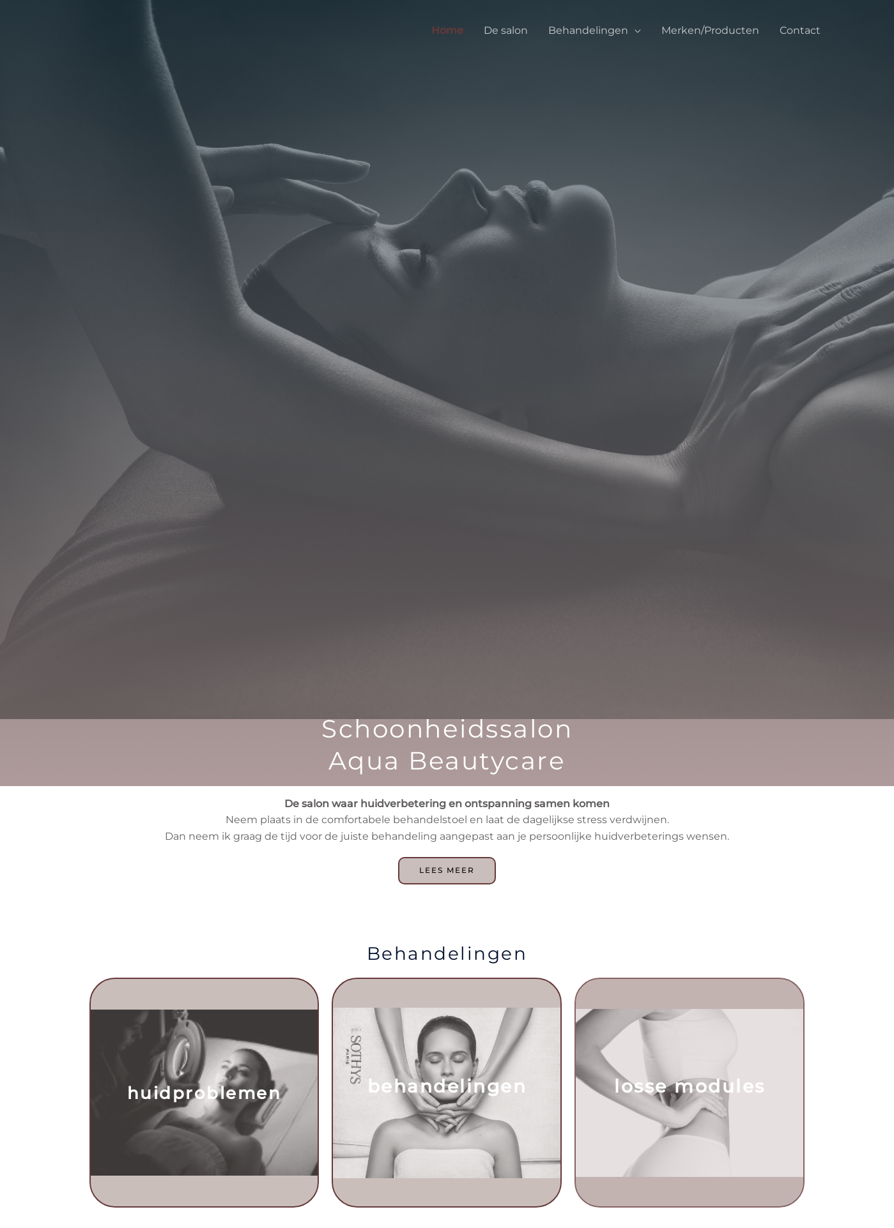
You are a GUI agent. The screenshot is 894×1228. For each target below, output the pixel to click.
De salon (506, 30)
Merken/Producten (710, 30)
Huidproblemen (204, 1096)
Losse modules (690, 1089)
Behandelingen (588, 30)
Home (447, 30)
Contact (800, 30)
